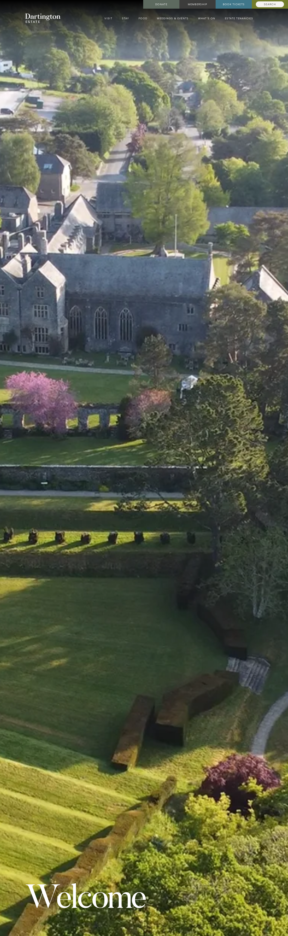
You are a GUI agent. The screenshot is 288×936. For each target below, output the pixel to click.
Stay (125, 18)
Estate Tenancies (239, 18)
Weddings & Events (172, 18)
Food (143, 18)
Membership (197, 4)
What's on (206, 18)
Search (270, 4)
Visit (108, 18)
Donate (161, 4)
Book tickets (234, 4)
